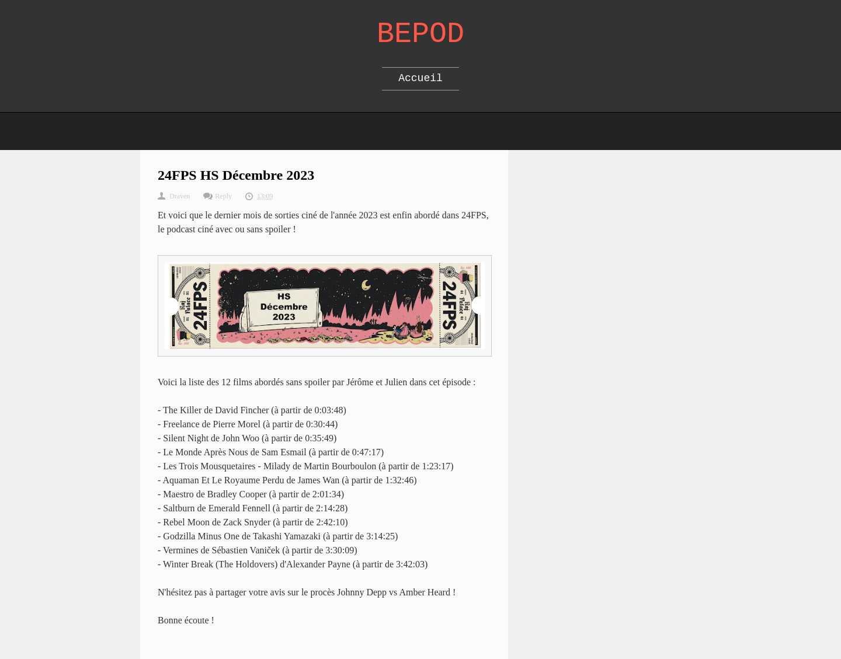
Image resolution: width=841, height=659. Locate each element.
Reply (223, 196)
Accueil (420, 78)
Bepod (420, 34)
